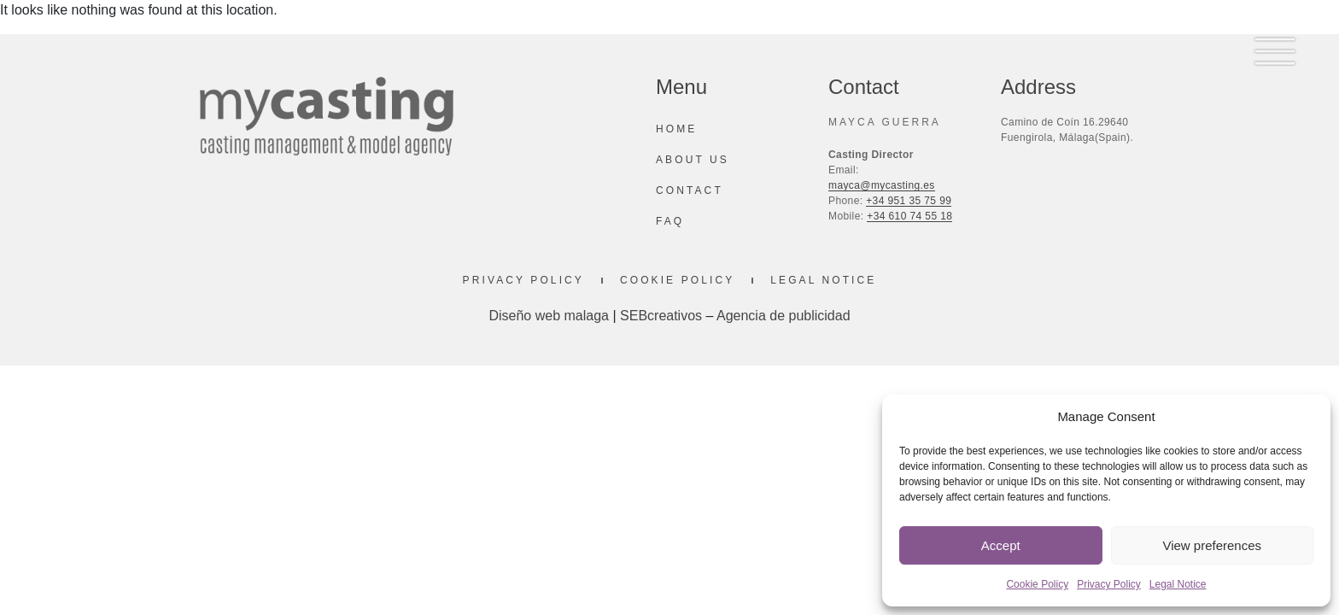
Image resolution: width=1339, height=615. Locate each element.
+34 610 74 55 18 (909, 216)
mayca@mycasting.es (881, 185)
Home (676, 129)
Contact (689, 190)
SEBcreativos (661, 315)
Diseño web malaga (548, 315)
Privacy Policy (1109, 584)
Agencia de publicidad (783, 315)
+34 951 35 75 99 (908, 201)
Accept (1000, 545)
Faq (670, 221)
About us (692, 160)
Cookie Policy (1037, 584)
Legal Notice (1178, 584)
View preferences (1211, 545)
